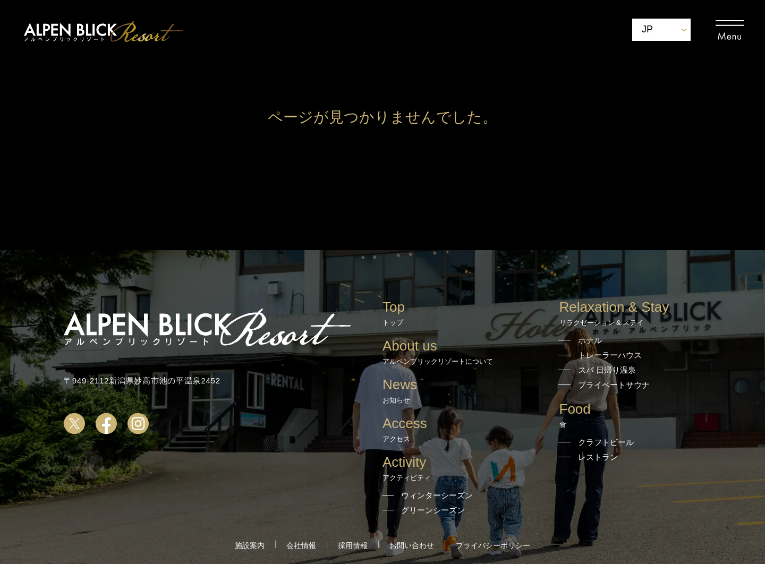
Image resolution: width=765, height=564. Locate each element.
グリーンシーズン (433, 510)
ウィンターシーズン (437, 495)
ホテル (590, 340)
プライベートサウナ (614, 384)
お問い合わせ (411, 545)
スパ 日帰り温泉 (607, 369)
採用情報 (353, 545)
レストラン (598, 457)
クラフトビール (606, 442)
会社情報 (301, 545)
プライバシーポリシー (493, 545)
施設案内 (250, 545)
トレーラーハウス (610, 355)
